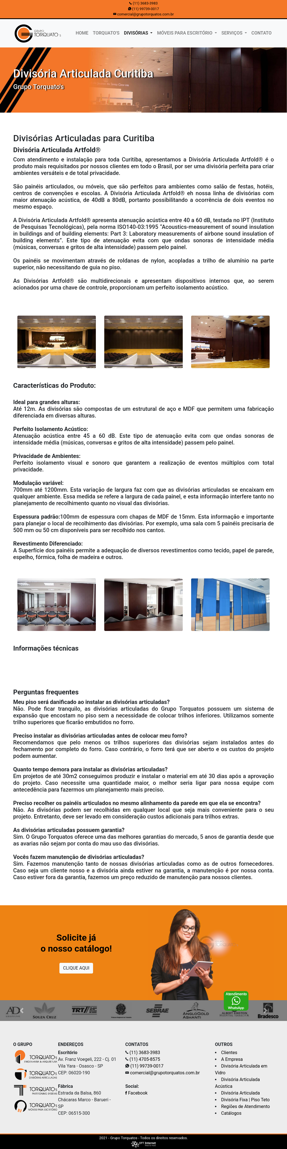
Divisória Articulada (240, 1093)
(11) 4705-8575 (144, 1059)
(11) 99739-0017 (145, 9)
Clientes (229, 1052)
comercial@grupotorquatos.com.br (145, 14)
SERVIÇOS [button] (232, 33)
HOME (83, 32)
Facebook (136, 1093)
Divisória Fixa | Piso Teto (245, 1099)
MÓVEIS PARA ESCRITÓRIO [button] (185, 33)
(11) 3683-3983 (145, 3)
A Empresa (232, 1059)
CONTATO (261, 33)
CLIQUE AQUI (76, 968)
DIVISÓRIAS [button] (136, 33)
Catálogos (231, 1113)
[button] (21, 1010)
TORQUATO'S (106, 33)
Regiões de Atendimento (245, 1106)
